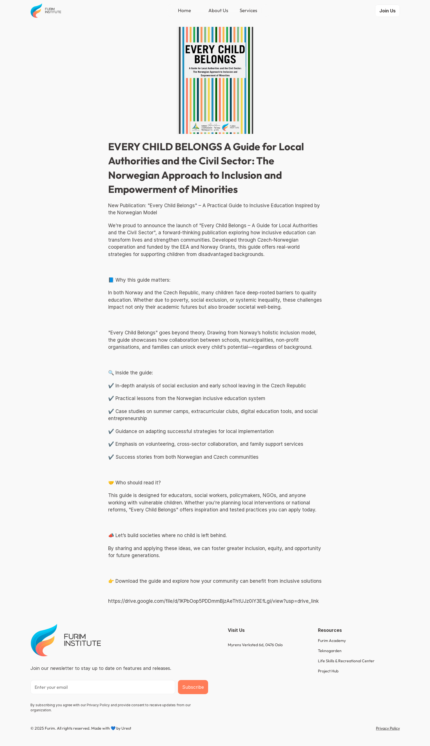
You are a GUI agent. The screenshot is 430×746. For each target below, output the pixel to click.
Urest (126, 728)
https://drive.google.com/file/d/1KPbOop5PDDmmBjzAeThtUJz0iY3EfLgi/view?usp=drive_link (213, 601)
